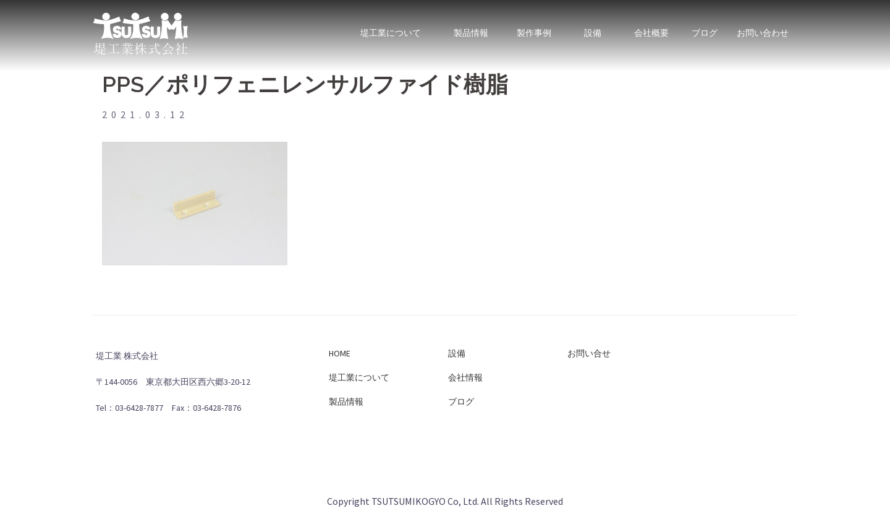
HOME (339, 353)
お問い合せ (589, 353)
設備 (592, 27)
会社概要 (651, 27)
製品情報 (471, 27)
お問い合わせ (763, 27)
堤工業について (390, 27)
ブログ (705, 27)
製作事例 (533, 27)
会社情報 (465, 377)
